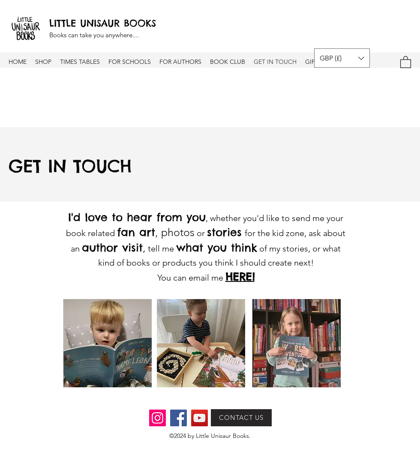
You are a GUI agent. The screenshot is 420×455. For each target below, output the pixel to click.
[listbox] (342, 58)
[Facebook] (178, 418)
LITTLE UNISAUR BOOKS (102, 23)
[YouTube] (199, 418)
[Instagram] (157, 418)
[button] (342, 58)
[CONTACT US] (241, 417)
